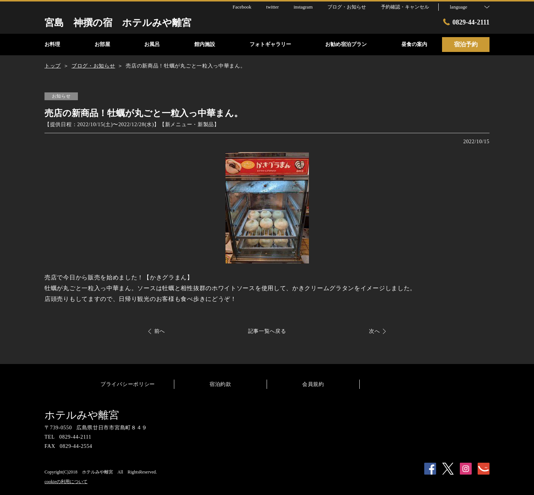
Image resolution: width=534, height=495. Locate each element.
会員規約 (313, 384)
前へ (159, 331)
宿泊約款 (220, 384)
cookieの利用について (66, 481)
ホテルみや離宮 (81, 415)
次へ (374, 331)
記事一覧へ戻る (267, 331)
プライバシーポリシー (127, 384)
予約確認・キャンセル (405, 7)
